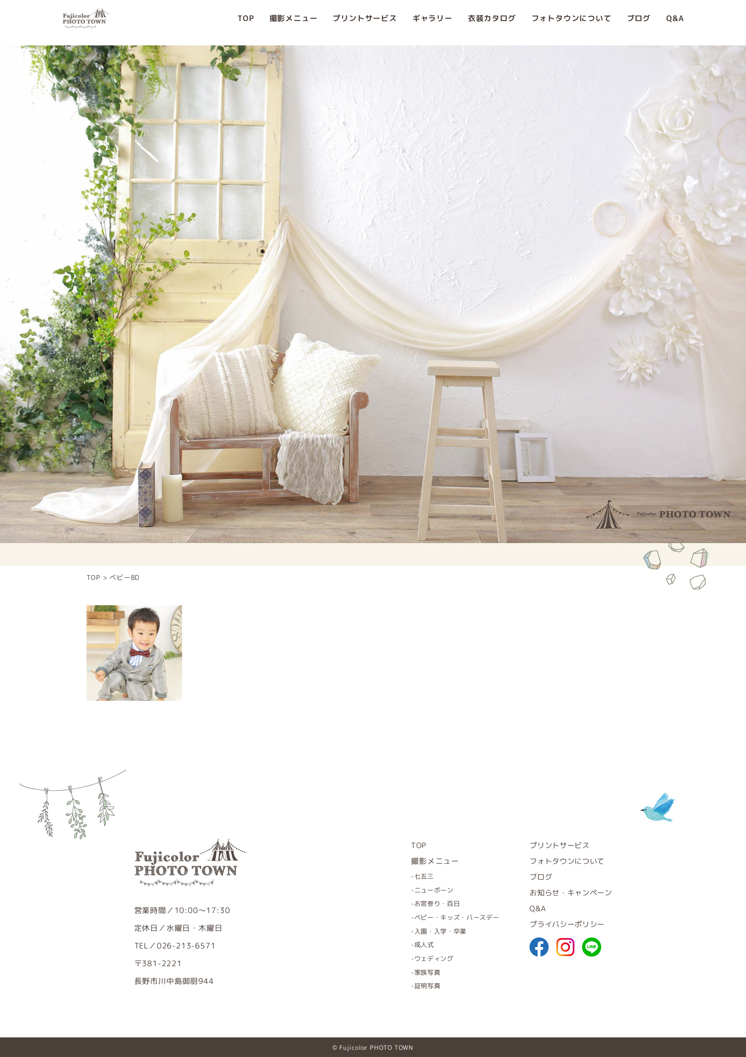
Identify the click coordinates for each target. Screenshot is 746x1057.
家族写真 (415, 971)
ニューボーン (422, 889)
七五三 (411, 876)
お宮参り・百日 (426, 903)
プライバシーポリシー (564, 923)
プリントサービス (365, 22)
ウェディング (422, 957)
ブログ (639, 22)
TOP (246, 22)
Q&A (674, 22)
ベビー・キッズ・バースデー (447, 917)
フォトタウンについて (571, 22)
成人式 (411, 944)
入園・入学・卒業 (429, 930)
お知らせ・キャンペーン (568, 892)
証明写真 (415, 985)
